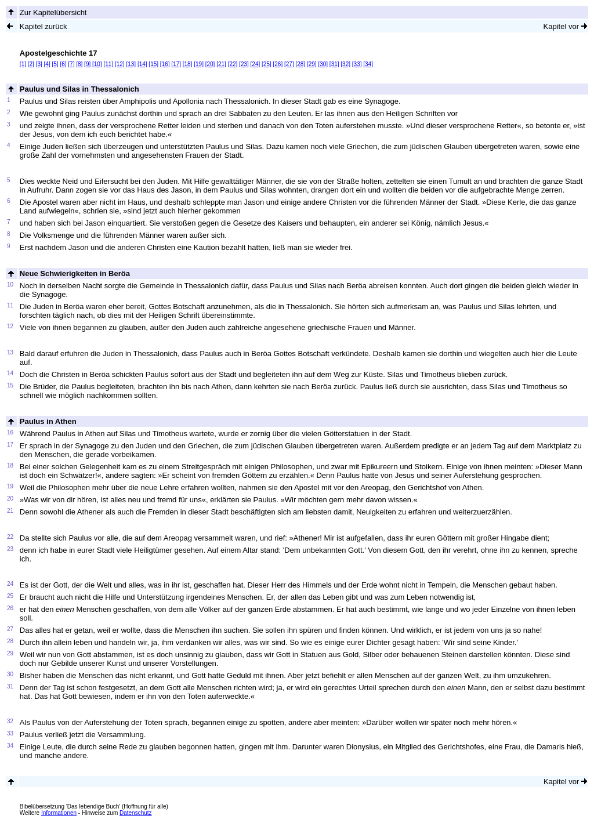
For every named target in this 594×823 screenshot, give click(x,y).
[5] (55, 64)
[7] (71, 64)
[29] (312, 64)
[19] (199, 64)
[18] (188, 64)
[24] (255, 64)
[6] (63, 64)
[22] (233, 64)
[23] (244, 64)
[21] (221, 64)
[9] (87, 64)
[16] (165, 64)
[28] (300, 64)
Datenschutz (135, 813)
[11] (108, 64)
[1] (23, 64)
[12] (120, 64)
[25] (266, 64)
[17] (176, 64)
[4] (47, 64)
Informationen (59, 813)
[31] (334, 64)
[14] (142, 64)
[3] (39, 64)
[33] (357, 64)
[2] (31, 64)
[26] (278, 64)
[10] (97, 64)
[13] (131, 64)
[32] (345, 64)
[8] (79, 64)
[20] (210, 64)
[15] (153, 64)
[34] (368, 64)
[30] (323, 64)
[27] (289, 64)
